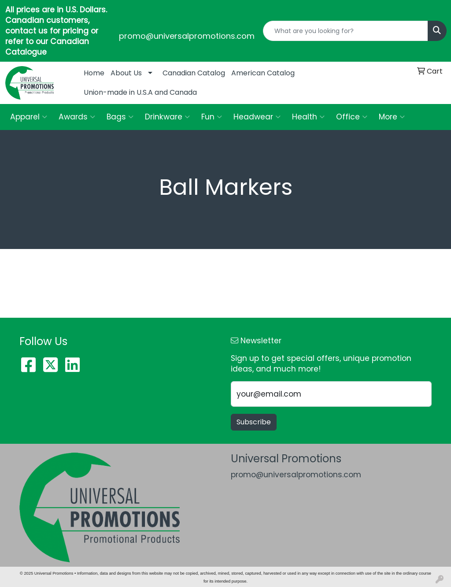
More (392, 116)
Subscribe (254, 422)
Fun (211, 116)
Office (351, 116)
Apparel (28, 116)
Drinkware (167, 116)
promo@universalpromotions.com (187, 35)
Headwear (257, 116)
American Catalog (263, 73)
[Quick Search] (345, 31)
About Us (126, 73)
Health (308, 116)
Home (94, 73)
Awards (77, 116)
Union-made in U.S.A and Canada (140, 92)
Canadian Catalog (194, 73)
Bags (120, 116)
